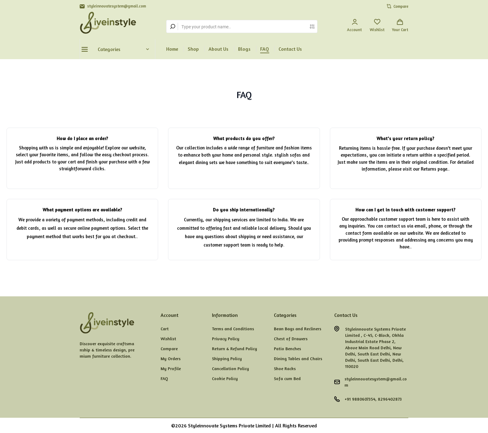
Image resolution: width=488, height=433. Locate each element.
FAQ (264, 49)
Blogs (244, 49)
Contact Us (290, 49)
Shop (193, 49)
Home (172, 49)
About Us (218, 49)
